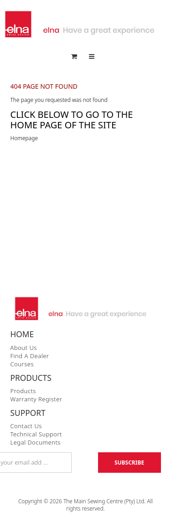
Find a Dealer (29, 356)
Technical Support (36, 434)
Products (23, 391)
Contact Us (26, 426)
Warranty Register (36, 399)
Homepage (24, 138)
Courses (22, 364)
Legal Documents (35, 442)
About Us (23, 348)
